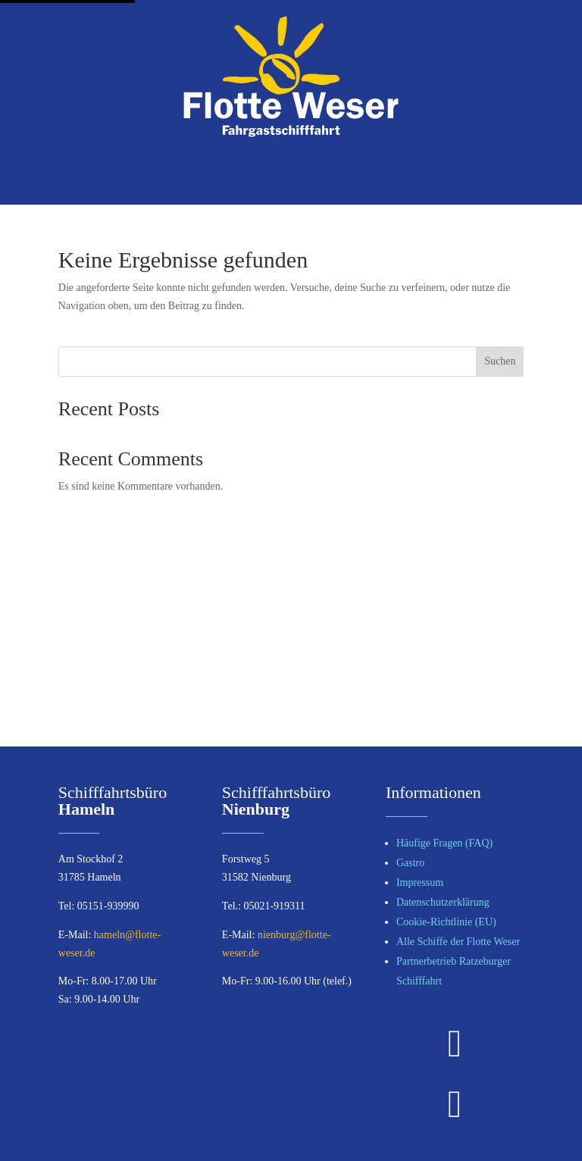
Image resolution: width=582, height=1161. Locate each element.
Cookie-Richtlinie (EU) (446, 922)
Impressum (419, 882)
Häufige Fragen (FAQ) (444, 843)
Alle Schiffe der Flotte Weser (458, 941)
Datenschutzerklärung (443, 902)
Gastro (410, 862)
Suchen (499, 361)
